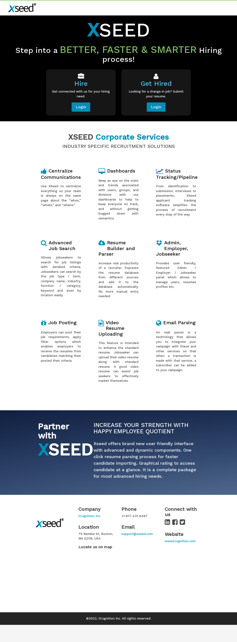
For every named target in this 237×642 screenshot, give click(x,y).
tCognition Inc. (89, 516)
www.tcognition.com (180, 541)
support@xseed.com (137, 534)
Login (81, 107)
